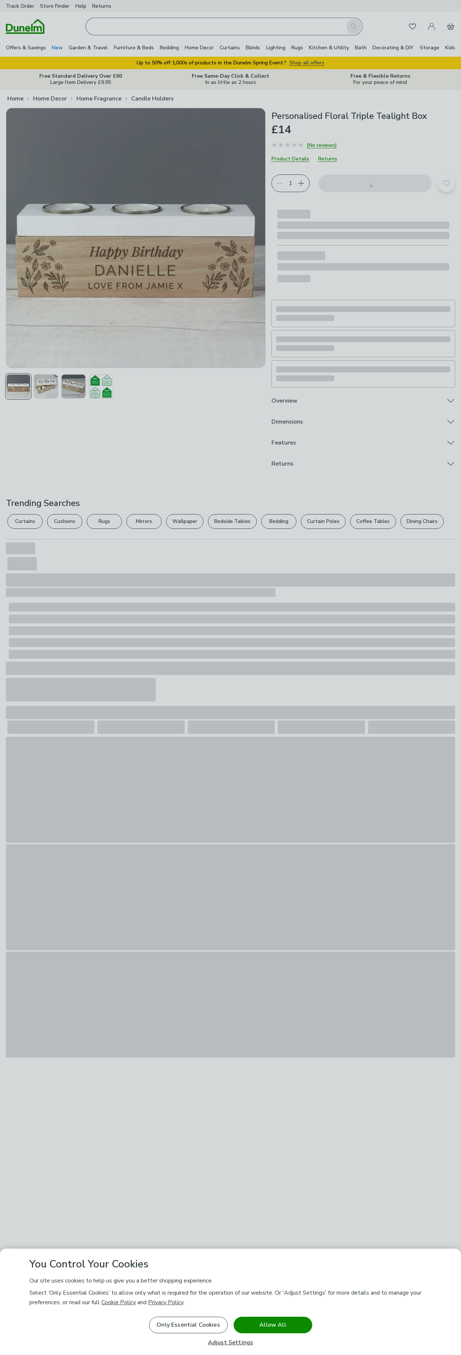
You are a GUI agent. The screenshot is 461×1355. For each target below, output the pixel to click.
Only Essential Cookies (188, 1325)
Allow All (272, 1325)
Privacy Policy (165, 1302)
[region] (230, 1302)
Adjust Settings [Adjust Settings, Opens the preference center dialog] (230, 1342)
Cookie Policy (118, 1302)
